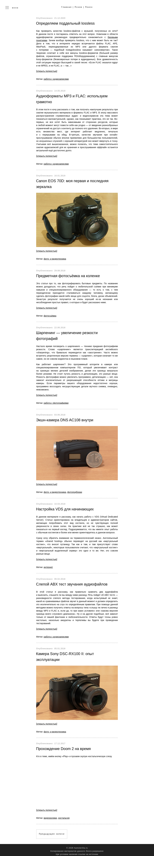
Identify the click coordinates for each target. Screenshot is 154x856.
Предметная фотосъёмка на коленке (68, 275)
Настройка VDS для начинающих (65, 508)
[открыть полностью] (46, 71)
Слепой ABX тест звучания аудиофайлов (72, 582)
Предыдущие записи (52, 832)
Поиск (89, 7)
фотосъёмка (50, 315)
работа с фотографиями (56, 401)
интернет (48, 565)
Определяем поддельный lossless (66, 23)
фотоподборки (74, 490)
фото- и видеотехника (55, 258)
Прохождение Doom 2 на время (63, 746)
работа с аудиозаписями (56, 79)
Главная (66, 7)
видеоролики (50, 816)
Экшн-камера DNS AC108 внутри (65, 419)
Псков (78, 7)
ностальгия (64, 816)
